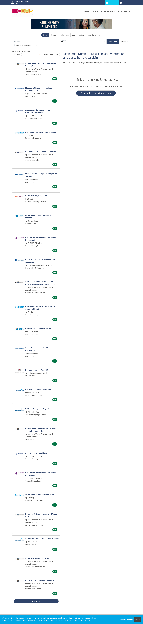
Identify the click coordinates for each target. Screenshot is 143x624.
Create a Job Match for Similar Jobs (96, 93)
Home (86, 11)
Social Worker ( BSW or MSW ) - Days (39, 494)
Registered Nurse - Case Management (40, 151)
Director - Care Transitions (36, 453)
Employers (125, 2)
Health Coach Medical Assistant (38, 389)
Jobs (95, 11)
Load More (36, 601)
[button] (124, 41)
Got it (137, 619)
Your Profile (108, 11)
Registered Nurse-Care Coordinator (39, 580)
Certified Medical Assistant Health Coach (42, 539)
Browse (54, 35)
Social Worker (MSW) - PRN (36, 196)
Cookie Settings (126, 619)
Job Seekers (112, 2)
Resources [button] (124, 11)
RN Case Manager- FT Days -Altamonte (41, 409)
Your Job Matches (78, 35)
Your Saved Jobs (94, 35)
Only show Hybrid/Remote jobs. (27, 45)
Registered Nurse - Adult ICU (36, 370)
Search (45, 35)
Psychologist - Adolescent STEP (38, 328)
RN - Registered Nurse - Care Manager (40, 132)
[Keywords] (36, 41)
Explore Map (64, 35)
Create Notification (51, 54)
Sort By (16, 54)
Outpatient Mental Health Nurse (38, 558)
